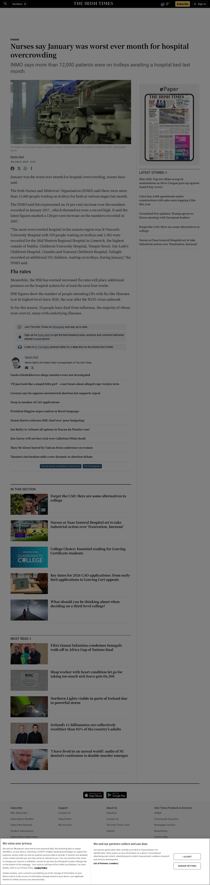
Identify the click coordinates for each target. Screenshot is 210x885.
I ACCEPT (187, 856)
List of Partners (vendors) (106, 863)
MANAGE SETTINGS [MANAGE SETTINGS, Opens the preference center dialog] (187, 866)
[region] (105, 861)
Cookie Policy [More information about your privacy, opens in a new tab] (40, 868)
